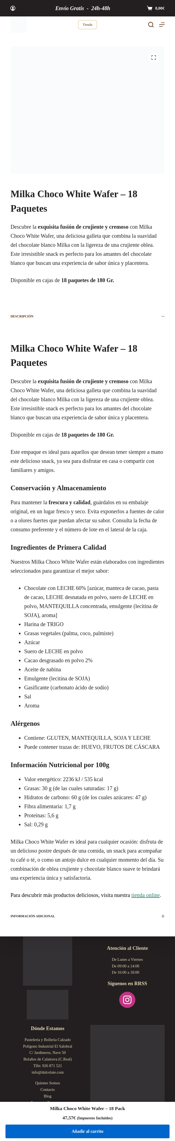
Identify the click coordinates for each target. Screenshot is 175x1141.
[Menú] (162, 24)
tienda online (146, 895)
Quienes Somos (47, 1083)
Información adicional (87, 916)
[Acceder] (12, 8)
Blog (47, 1096)
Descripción (87, 316)
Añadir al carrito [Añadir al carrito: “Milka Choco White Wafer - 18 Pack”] (87, 1131)
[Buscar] (151, 24)
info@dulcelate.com (47, 1072)
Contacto (47, 1089)
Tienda (87, 24)
